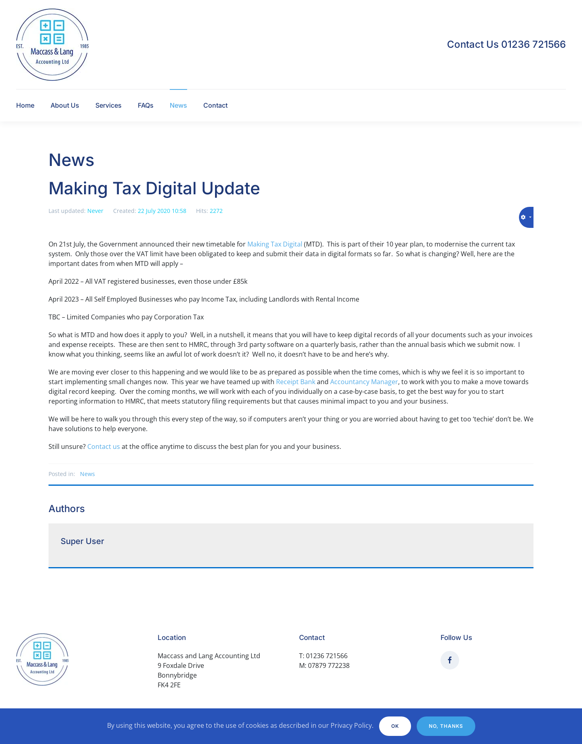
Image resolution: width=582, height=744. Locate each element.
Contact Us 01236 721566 (506, 44)
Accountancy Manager (364, 381)
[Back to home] (52, 44)
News (178, 105)
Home (25, 105)
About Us (65, 105)
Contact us (103, 446)
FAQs (146, 105)
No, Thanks (446, 726)
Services (108, 105)
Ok (395, 726)
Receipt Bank (295, 381)
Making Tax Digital (274, 244)
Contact (215, 105)
